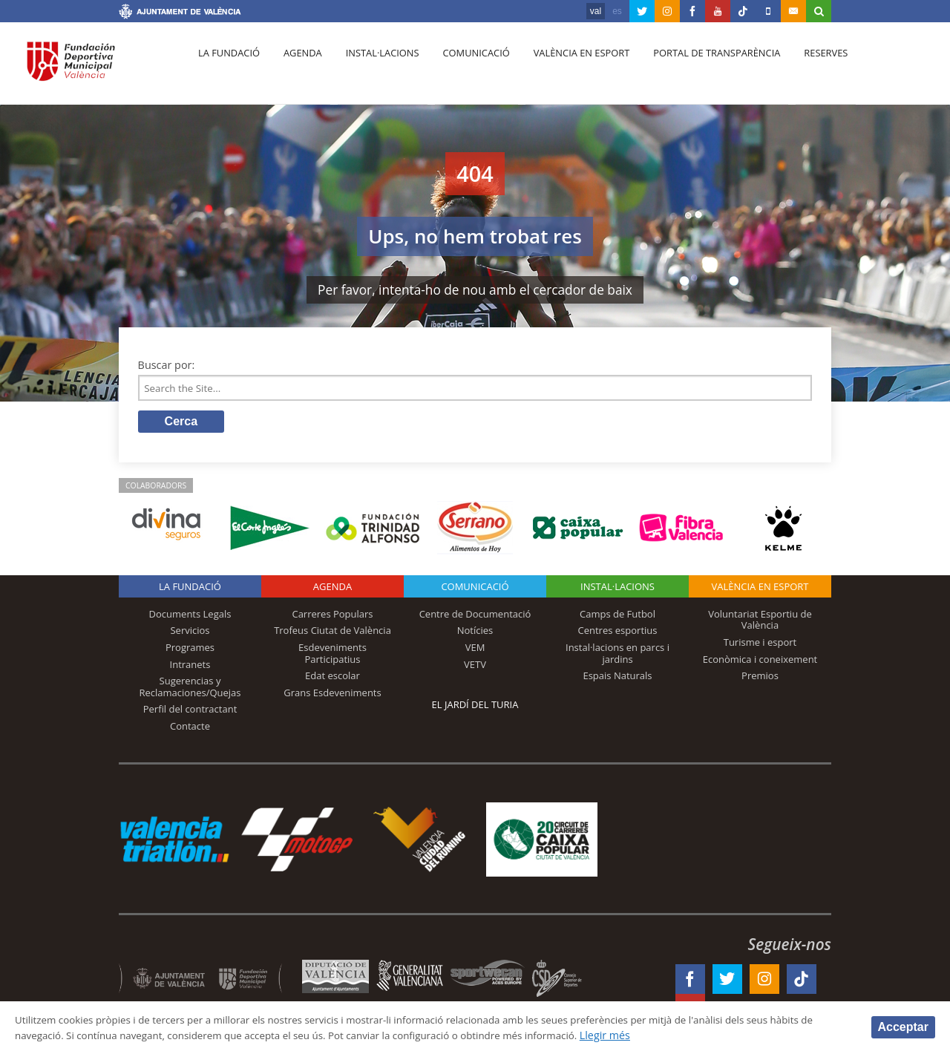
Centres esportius (618, 633)
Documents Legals (190, 616)
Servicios (189, 633)
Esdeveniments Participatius (332, 656)
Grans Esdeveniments (332, 695)
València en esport (565, 67)
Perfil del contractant (190, 712)
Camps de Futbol (617, 616)
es (617, 11)
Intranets (190, 666)
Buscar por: (166, 365)
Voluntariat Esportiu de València (760, 622)
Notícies (475, 633)
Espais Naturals (617, 678)
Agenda (297, 67)
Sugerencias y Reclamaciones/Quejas (190, 689)
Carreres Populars (332, 616)
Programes (190, 650)
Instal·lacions (372, 67)
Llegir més (698, 1034)
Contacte (190, 729)
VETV (475, 666)
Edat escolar (332, 678)
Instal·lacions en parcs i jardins (617, 656)
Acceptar (903, 1026)
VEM (475, 650)
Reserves (803, 67)
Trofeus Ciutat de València (332, 633)
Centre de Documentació (475, 616)
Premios (760, 678)
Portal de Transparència (697, 67)
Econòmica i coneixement (760, 661)
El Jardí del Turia (475, 707)
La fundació (227, 67)
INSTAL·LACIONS (617, 589)
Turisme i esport (760, 645)
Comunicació (463, 67)
